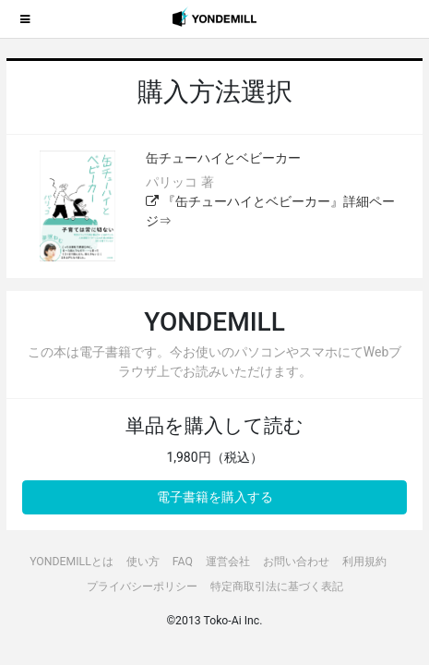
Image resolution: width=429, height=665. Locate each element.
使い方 (143, 561)
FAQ (183, 561)
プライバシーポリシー (142, 586)
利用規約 (364, 561)
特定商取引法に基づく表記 (276, 586)
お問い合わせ (296, 561)
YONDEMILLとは (71, 561)
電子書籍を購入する (215, 497)
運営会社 (228, 561)
